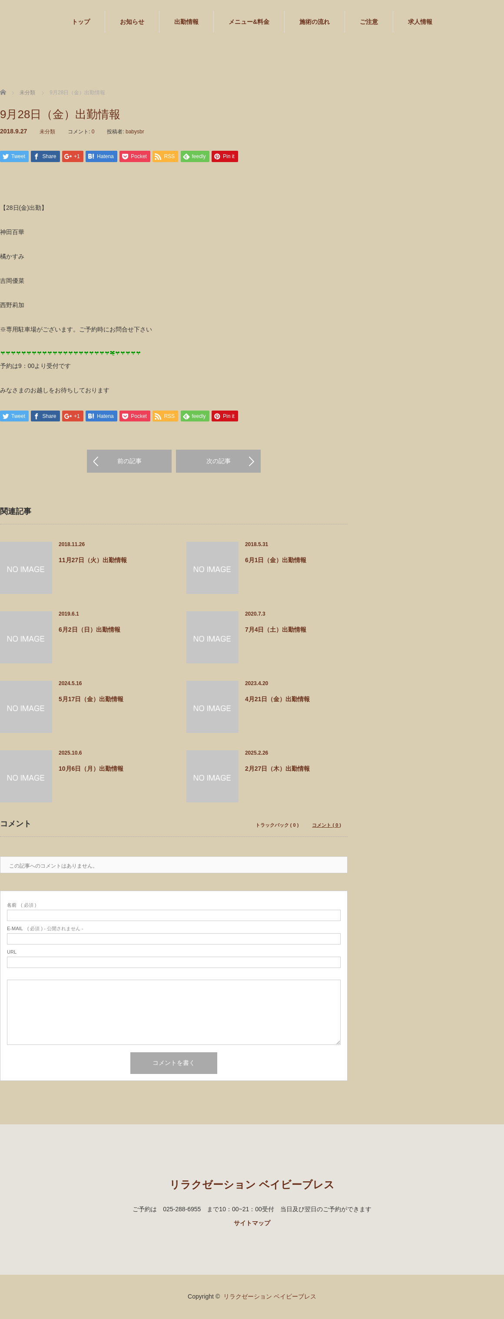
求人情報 (420, 21)
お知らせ (132, 21)
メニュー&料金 (249, 21)
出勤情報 (186, 21)
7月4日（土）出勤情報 (276, 630)
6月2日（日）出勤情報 (89, 630)
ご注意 (369, 21)
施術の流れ (314, 21)
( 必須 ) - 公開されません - (45, 929)
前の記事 (129, 462)
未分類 (47, 132)
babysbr (135, 132)
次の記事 (218, 462)
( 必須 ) (21, 906)
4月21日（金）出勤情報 (277, 699)
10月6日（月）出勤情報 (91, 769)
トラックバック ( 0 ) (277, 826)
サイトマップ (252, 1223)
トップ (81, 21)
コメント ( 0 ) (326, 826)
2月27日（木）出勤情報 (277, 769)
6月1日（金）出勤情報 (276, 560)
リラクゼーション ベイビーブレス (252, 1185)
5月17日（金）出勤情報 (91, 699)
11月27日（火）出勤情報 (93, 560)
